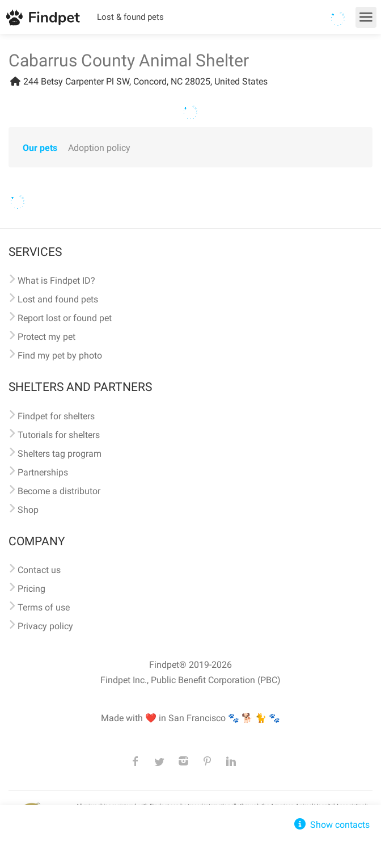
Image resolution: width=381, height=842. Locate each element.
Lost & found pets (130, 17)
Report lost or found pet (65, 318)
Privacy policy (45, 626)
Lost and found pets (58, 299)
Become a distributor (59, 491)
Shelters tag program (59, 453)
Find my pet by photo (60, 355)
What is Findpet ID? (56, 280)
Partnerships (43, 472)
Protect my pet (46, 336)
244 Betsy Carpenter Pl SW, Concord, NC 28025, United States (138, 81)
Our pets (40, 147)
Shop (28, 509)
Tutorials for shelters (59, 435)
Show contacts (331, 824)
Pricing (31, 588)
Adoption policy (99, 147)
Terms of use (44, 607)
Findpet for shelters (56, 416)
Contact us (39, 570)
